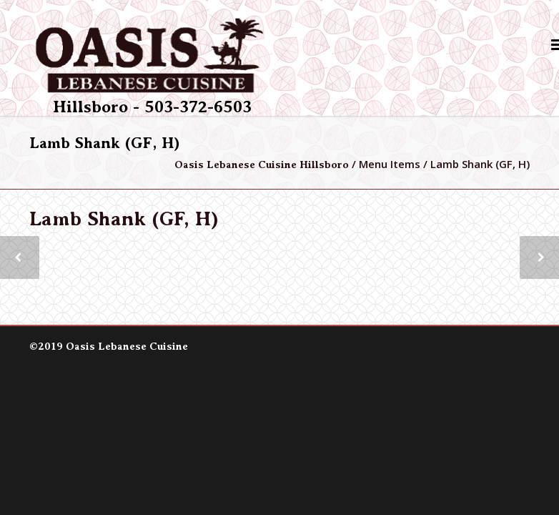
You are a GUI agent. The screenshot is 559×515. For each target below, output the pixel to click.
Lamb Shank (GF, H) (124, 218)
